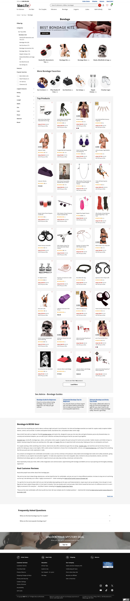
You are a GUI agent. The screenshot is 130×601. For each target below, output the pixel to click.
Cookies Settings (21, 581)
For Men (31, 9)
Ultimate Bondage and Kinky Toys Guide (99, 400)
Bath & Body (98, 9)
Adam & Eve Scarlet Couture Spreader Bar (76, 478)
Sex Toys (24, 15)
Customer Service (22, 565)
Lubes (87, 9)
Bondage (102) (23, 34)
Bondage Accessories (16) (26, 48)
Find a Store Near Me (72, 572)
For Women (20, 9)
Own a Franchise (70, 578)
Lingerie (76, 9)
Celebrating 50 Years (72, 569)
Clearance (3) (23, 84)
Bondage (65, 9)
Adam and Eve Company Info (74, 565)
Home (18, 15)
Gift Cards (19, 591)
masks (57, 442)
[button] (74, 384)
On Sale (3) (23, 81)
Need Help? (110, 1)
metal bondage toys (91, 448)
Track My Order (21, 569)
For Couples (42, 9)
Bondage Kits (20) (24, 42)
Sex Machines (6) (24, 62)
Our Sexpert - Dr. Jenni (47, 572)
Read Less (110, 496)
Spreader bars (21, 440)
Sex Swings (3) (23, 64)
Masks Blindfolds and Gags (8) (26, 58)
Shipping (94, 1)
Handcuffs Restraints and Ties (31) (26, 38)
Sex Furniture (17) (24, 45)
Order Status (86, 1)
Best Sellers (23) (24, 76)
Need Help (46, 557)
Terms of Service (21, 584)
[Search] (75, 5)
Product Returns (21, 572)
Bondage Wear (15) (24, 51)
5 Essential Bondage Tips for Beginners (72, 400)
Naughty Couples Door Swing (64, 486)
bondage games (47, 434)
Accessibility (20, 587)
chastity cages (83, 446)
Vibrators (54, 9)
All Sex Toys (44, 565)
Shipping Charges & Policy (24, 575)
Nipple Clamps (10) (24, 54)
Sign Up (65, 545)
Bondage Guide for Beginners (46, 400)
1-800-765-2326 (25, 1)
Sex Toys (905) (22, 32)
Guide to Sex (44, 569)
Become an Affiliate (71, 575)
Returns (102, 1)
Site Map (43, 575)
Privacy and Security (22, 578)
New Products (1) (24, 79)
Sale (109, 9)
